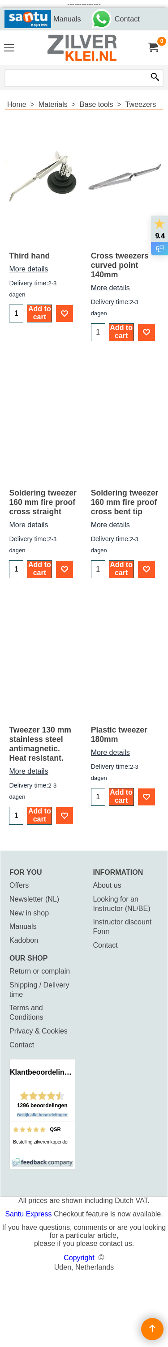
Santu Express (29, 1214)
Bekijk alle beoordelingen (42, 1115)
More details (28, 269)
